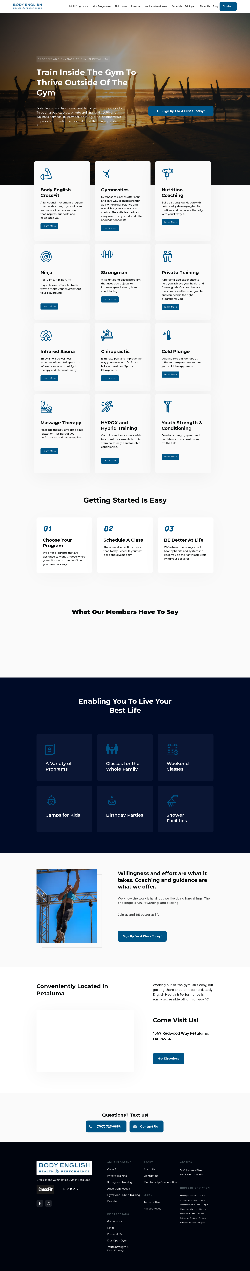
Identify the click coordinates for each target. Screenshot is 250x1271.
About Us (205, 6)
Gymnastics (114, 1221)
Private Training (117, 1175)
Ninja (110, 1227)
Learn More (49, 226)
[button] (80, 6)
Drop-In (112, 1201)
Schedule (177, 6)
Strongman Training (119, 1182)
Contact (228, 6)
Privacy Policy (152, 1208)
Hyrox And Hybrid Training (123, 1195)
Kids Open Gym (117, 1240)
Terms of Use (152, 1202)
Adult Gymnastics (118, 1188)
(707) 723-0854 (109, 1126)
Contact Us (151, 1175)
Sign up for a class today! (183, 111)
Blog (215, 6)
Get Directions (168, 1058)
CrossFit (112, 1169)
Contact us (149, 1126)
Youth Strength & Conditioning (118, 1248)
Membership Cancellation (160, 1182)
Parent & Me (115, 1234)
